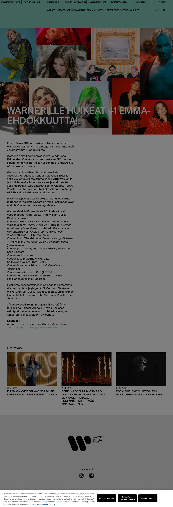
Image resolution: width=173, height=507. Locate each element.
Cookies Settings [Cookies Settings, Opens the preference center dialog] (106, 498)
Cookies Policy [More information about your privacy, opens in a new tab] (48, 504)
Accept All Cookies (148, 498)
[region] (86, 498)
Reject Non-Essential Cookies (127, 498)
